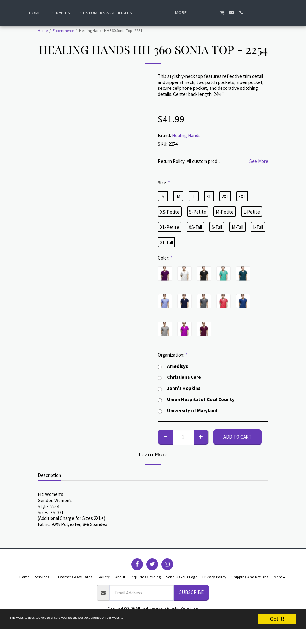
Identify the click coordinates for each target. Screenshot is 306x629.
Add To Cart (237, 437)
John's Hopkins (179, 388)
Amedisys (173, 366)
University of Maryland (187, 411)
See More (258, 161)
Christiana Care (179, 377)
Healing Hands (186, 135)
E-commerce (63, 30)
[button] (218, 12)
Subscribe (191, 592)
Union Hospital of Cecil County (196, 400)
